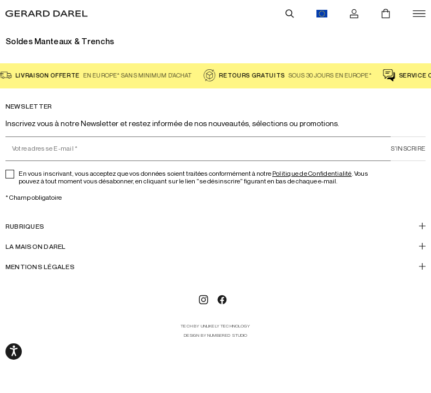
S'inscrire (408, 148)
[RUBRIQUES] (215, 226)
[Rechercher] (290, 13)
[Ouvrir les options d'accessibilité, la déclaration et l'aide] (13, 351)
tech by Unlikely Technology (215, 326)
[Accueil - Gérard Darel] (46, 13)
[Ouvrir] (419, 13)
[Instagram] (203, 299)
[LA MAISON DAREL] (215, 246)
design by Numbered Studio (216, 335)
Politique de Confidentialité (312, 173)
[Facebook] (222, 299)
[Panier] (386, 13)
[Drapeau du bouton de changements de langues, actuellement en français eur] (321, 13)
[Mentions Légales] (215, 267)
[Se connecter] (354, 13)
